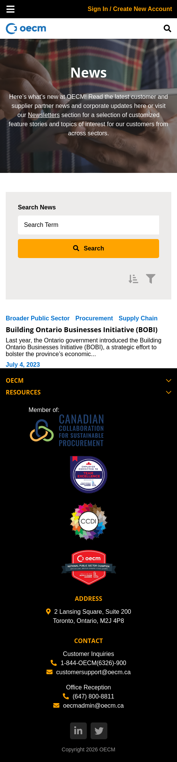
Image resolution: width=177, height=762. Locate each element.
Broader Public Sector (38, 318)
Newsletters (44, 115)
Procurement (94, 318)
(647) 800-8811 (88, 696)
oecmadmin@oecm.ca (88, 705)
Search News (37, 207)
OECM (107, 749)
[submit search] (88, 248)
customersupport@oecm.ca (88, 672)
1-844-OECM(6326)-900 (88, 663)
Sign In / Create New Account (130, 9)
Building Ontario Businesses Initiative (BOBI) (82, 329)
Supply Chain (138, 318)
